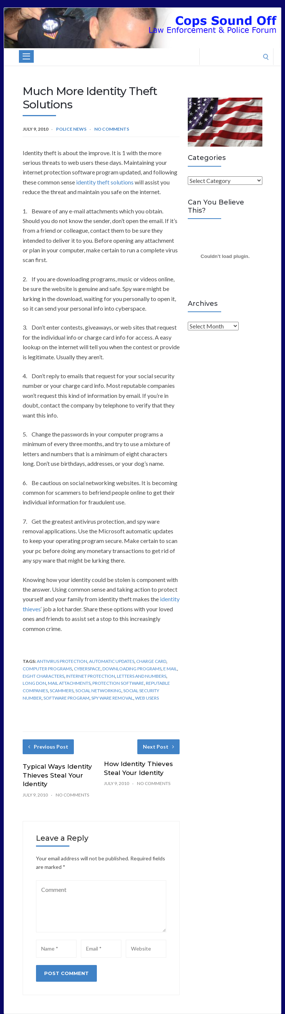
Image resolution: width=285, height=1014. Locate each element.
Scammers (61, 690)
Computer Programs (47, 668)
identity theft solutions (105, 182)
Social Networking (98, 690)
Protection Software (118, 683)
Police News (71, 129)
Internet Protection (90, 676)
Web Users (147, 698)
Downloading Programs (131, 668)
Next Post (158, 746)
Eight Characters (43, 676)
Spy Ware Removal (112, 698)
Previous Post (48, 746)
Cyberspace (87, 668)
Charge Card (151, 661)
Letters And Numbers (141, 676)
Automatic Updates (111, 661)
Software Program (66, 698)
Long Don (34, 683)
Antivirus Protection (62, 661)
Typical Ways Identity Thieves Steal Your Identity (57, 775)
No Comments (111, 129)
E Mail (170, 668)
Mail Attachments (69, 683)
